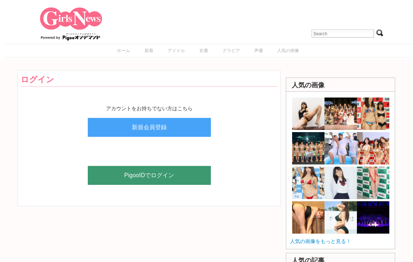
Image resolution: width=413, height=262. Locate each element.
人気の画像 (288, 50)
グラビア (231, 50)
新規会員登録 (149, 127)
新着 (149, 50)
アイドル (176, 50)
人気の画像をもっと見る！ (320, 241)
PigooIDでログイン (149, 175)
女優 (203, 50)
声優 (258, 50)
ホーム (123, 50)
